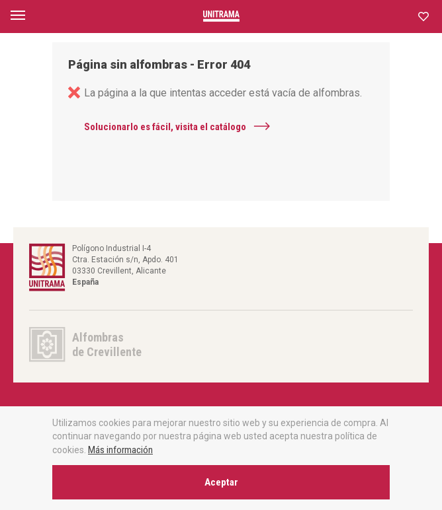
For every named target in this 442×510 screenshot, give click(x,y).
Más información (120, 450)
